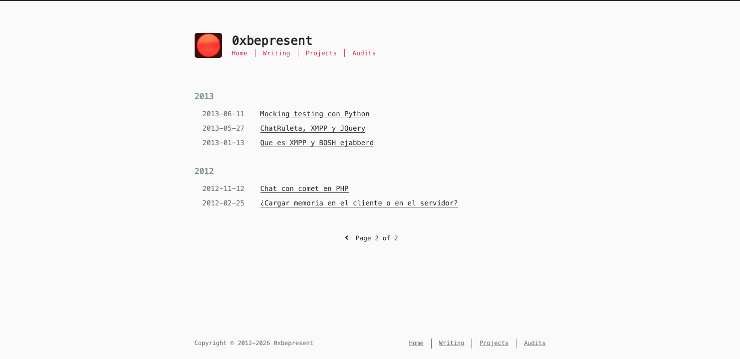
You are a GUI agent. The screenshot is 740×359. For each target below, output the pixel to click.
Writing (276, 53)
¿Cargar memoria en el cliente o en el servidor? (359, 202)
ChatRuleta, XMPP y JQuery (313, 128)
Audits (364, 53)
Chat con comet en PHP (304, 188)
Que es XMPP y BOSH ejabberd (317, 142)
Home (239, 53)
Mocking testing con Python (315, 113)
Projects (321, 53)
